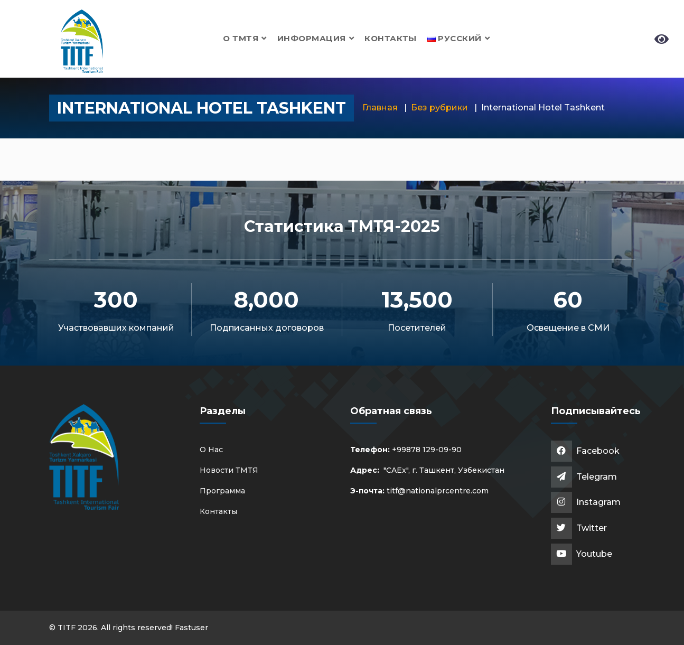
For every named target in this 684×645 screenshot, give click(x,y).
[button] (458, 38)
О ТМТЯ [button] (245, 38)
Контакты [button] (390, 38)
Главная (380, 107)
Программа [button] (222, 491)
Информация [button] (315, 38)
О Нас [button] (211, 449)
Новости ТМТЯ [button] (229, 470)
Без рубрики (439, 107)
